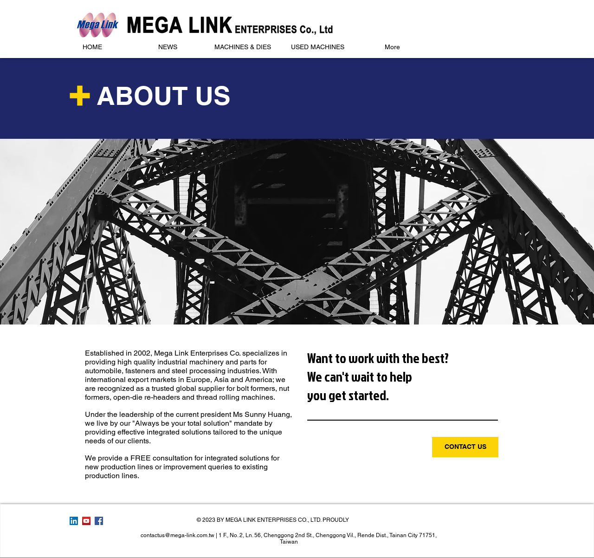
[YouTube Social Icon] (86, 521)
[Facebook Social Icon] (99, 521)
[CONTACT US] (465, 447)
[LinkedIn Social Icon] (74, 521)
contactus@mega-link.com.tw (177, 535)
